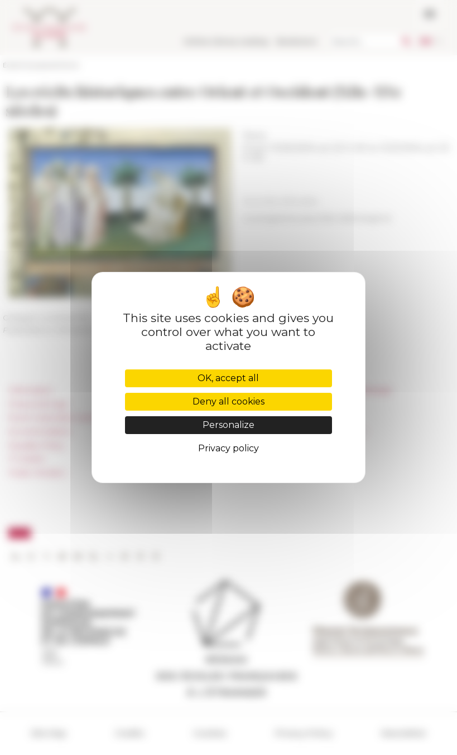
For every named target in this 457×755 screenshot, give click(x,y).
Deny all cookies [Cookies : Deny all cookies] (228, 401)
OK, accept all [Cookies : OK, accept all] (228, 378)
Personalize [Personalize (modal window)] (228, 425)
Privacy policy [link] (228, 448)
